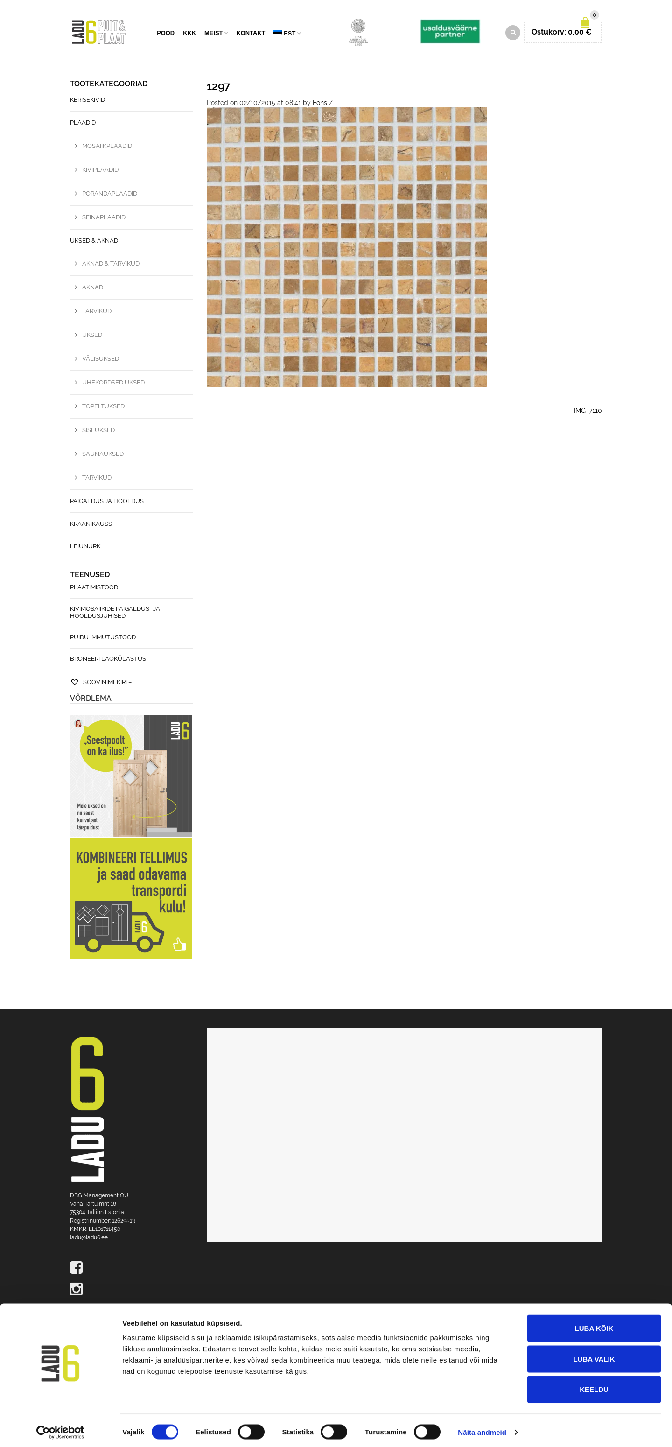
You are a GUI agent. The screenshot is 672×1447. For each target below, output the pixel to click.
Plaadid (83, 123)
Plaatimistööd (94, 588)
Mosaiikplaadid (107, 147)
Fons (320, 104)
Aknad (92, 288)
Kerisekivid (87, 101)
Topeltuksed (103, 407)
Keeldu (594, 1386)
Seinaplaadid (104, 218)
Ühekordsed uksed (113, 383)
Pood (166, 33)
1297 (218, 87)
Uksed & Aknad (94, 241)
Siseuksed (98, 431)
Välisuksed (100, 360)
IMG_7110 (588, 412)
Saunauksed (103, 455)
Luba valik (594, 1355)
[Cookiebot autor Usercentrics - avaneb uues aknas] (60, 1429)
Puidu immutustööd (103, 638)
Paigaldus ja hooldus (107, 502)
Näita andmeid (482, 1429)
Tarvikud (97, 312)
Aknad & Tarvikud (111, 264)
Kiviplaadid (100, 170)
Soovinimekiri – (101, 683)
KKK (189, 33)
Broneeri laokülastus (108, 660)
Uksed (92, 336)
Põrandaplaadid (109, 194)
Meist (213, 33)
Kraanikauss (91, 524)
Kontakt (250, 33)
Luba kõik (594, 1324)
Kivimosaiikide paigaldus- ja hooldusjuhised (115, 614)
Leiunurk (85, 547)
